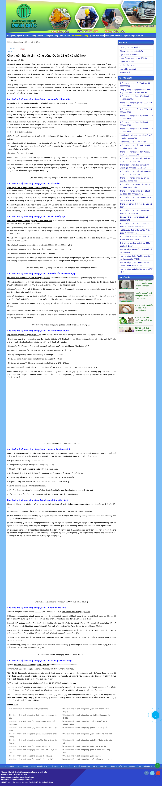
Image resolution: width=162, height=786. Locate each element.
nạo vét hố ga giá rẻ (128, 69)
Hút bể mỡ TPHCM (127, 62)
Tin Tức (26, 36)
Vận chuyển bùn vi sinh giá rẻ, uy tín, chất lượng (28, 709)
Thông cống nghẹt (14, 36)
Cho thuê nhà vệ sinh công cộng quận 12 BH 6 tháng (30, 756)
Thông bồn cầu (37, 36)
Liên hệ (139, 36)
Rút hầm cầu (64, 36)
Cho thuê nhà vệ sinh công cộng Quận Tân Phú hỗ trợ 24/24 (87, 734)
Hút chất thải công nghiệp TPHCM (133, 58)
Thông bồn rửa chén (113, 36)
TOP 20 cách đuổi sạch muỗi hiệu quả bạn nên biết (143, 331)
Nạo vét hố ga (129, 36)
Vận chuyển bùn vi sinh (129, 55)
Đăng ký (147, 766)
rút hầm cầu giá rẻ (127, 65)
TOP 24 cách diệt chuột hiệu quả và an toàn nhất (143, 321)
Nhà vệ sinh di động (79, 36)
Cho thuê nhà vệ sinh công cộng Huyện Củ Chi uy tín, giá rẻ (87, 759)
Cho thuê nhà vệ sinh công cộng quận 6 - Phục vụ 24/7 (31, 759)
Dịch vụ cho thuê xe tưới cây (131, 51)
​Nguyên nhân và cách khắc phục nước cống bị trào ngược (143, 297)
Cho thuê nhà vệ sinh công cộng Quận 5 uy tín (82, 756)
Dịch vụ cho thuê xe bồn (129, 47)
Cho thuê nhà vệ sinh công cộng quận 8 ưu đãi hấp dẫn (85, 727)
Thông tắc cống (51, 36)
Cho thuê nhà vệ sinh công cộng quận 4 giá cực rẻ (29, 746)
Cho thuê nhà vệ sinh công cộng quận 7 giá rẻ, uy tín (84, 746)
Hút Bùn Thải (125, 72)
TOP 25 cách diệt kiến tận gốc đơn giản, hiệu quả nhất (144, 309)
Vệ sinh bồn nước (96, 36)
